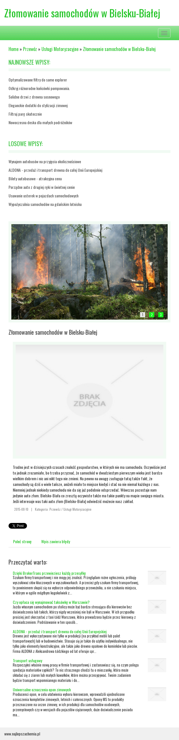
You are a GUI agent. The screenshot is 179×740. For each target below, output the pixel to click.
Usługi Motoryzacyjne (59, 49)
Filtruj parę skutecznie (25, 114)
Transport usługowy (27, 660)
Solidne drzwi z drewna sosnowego (34, 97)
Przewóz (30, 49)
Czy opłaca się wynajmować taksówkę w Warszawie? (51, 602)
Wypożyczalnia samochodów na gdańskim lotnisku (45, 204)
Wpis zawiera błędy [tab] (55, 541)
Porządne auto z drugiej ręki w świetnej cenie (42, 187)
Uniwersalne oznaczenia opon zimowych (42, 689)
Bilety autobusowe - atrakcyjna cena (35, 178)
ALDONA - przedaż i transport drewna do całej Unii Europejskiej (55, 170)
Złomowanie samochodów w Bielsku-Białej (119, 49)
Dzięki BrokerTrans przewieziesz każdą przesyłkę (49, 573)
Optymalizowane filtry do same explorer (38, 80)
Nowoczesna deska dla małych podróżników (40, 122)
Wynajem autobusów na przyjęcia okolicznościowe (45, 161)
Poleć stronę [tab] (22, 541)
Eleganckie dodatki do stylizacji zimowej (38, 105)
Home (13, 49)
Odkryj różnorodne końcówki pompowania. (39, 88)
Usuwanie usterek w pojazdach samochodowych (43, 196)
